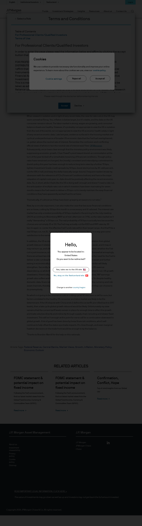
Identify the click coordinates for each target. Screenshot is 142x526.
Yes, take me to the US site (71, 270)
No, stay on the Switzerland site (71, 276)
